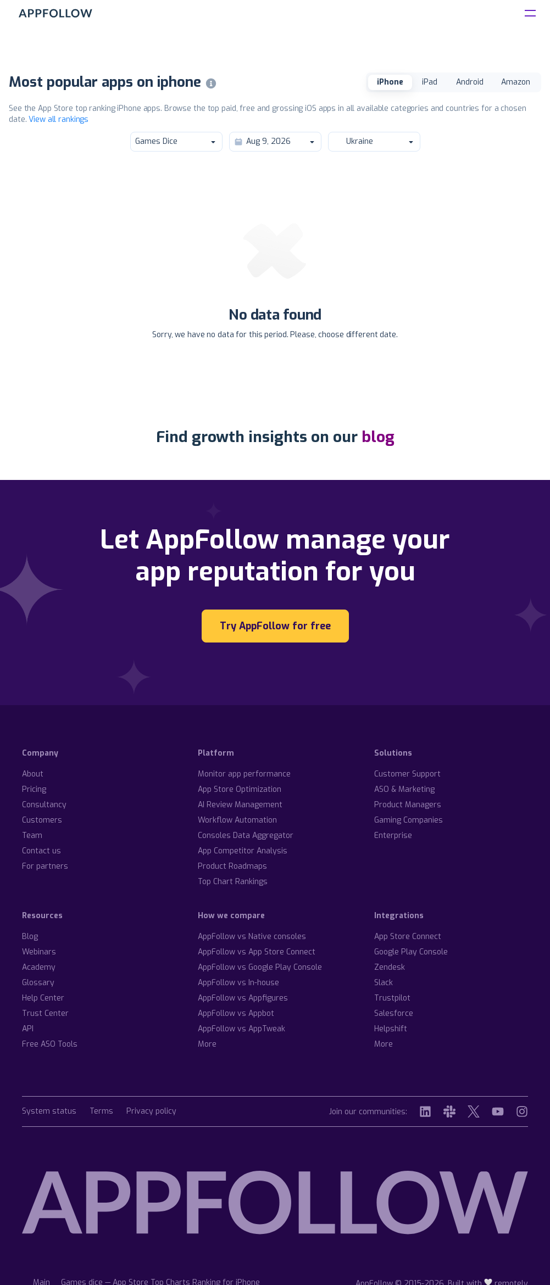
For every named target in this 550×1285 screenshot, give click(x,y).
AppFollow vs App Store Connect (256, 952)
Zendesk (389, 967)
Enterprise (393, 835)
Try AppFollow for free (275, 626)
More (207, 1044)
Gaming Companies (408, 820)
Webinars (39, 952)
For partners (45, 866)
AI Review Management (240, 805)
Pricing (34, 789)
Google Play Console (411, 952)
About (32, 774)
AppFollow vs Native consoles (252, 936)
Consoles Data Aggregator (245, 835)
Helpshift (390, 1029)
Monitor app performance (244, 774)
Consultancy (44, 805)
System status (49, 1111)
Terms (101, 1111)
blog (378, 437)
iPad (429, 82)
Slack (383, 982)
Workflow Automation (237, 820)
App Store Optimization (239, 789)
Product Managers (407, 805)
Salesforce (393, 1013)
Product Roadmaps (232, 866)
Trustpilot (392, 998)
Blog (30, 936)
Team (32, 835)
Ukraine (373, 141)
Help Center (43, 998)
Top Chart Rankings (233, 881)
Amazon (515, 82)
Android (470, 82)
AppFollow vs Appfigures (243, 998)
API (28, 1029)
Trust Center (45, 1013)
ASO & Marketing (404, 789)
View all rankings (58, 119)
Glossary (38, 982)
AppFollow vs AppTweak (241, 1029)
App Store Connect (407, 936)
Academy (38, 967)
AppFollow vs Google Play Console (260, 967)
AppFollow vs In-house (238, 982)
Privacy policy (151, 1111)
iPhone (390, 82)
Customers (42, 820)
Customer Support (407, 774)
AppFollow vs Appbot (236, 1013)
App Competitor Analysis (242, 851)
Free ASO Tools (49, 1044)
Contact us (41, 851)
